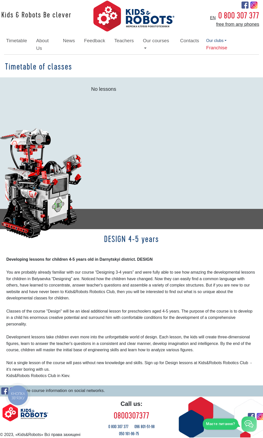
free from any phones (237, 24)
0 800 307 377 (238, 15)
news (69, 40)
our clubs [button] (215, 40)
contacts (189, 40)
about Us (42, 44)
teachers (124, 40)
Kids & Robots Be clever (36, 15)
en (213, 18)
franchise (216, 47)
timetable (16, 40)
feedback (94, 40)
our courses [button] (156, 40)
